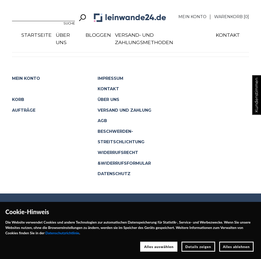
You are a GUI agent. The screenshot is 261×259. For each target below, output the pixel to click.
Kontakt (228, 35)
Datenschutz (114, 173)
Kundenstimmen (256, 95)
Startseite (36, 35)
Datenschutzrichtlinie (62, 233)
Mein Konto (192, 16)
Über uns (63, 38)
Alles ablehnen (236, 246)
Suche (69, 23)
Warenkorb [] (231, 16)
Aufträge (23, 110)
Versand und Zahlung (124, 110)
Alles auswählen (159, 246)
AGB (102, 120)
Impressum (110, 78)
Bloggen (98, 35)
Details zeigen (198, 246)
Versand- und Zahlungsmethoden (144, 38)
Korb (18, 99)
